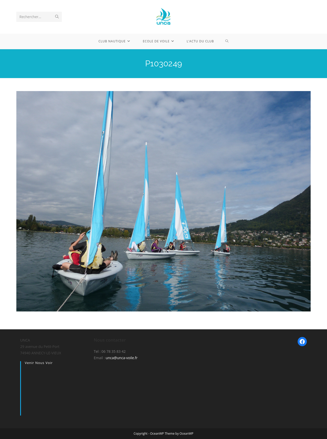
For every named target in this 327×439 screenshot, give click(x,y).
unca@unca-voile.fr (122, 357)
